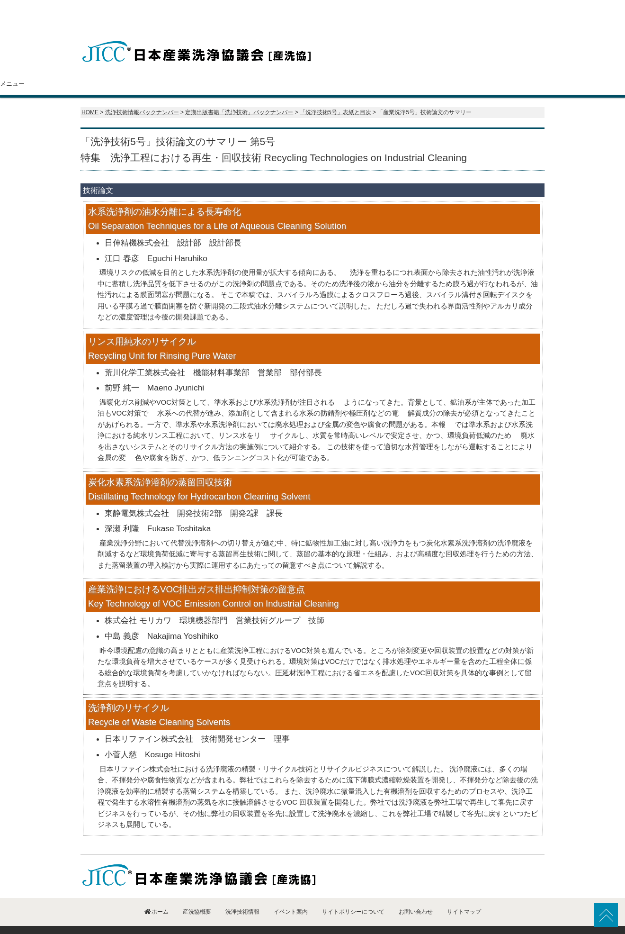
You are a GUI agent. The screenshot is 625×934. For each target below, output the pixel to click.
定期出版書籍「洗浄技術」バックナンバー (239, 93)
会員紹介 (268, 65)
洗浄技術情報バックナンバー (142, 93)
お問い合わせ (505, 65)
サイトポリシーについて (353, 892)
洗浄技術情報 (347, 65)
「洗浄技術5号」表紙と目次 (335, 93)
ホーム (115, 65)
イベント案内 (426, 65)
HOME (89, 93)
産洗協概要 (189, 65)
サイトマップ (464, 892)
